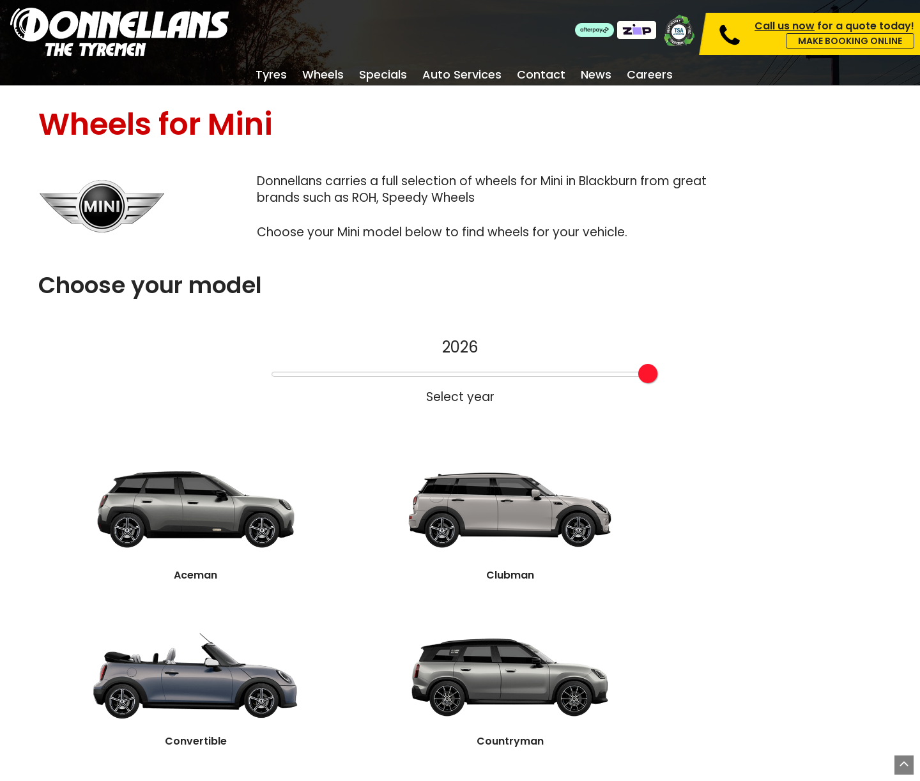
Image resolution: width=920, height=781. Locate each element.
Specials (383, 75)
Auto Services (462, 75)
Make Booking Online (850, 40)
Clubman (291, 480)
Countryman (629, 480)
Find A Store (523, 612)
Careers (650, 75)
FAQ (747, 672)
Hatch (797, 480)
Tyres (271, 75)
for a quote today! (834, 26)
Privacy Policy (547, 771)
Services (440, 672)
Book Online (394, 612)
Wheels (323, 75)
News (596, 75)
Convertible (460, 480)
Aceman (122, 480)
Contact (541, 75)
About (593, 692)
